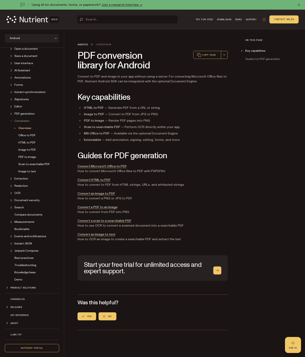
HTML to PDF (27, 142)
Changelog (17, 299)
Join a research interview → (122, 5)
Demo (18, 279)
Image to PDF (27, 150)
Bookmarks (21, 229)
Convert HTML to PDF (94, 180)
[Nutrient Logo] (32, 19)
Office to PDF (27, 135)
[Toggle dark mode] (264, 19)
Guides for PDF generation (262, 59)
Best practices (24, 258)
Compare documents (28, 215)
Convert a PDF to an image (98, 207)
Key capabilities (255, 51)
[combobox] (224, 55)
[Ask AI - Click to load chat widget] (293, 345)
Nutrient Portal (32, 348)
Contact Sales (284, 19)
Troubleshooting (25, 265)
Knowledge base (25, 272)
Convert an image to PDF (96, 193)
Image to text (27, 171)
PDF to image (27, 157)
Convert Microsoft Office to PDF (102, 166)
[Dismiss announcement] (299, 5)
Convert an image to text (96, 234)
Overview (24, 128)
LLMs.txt (16, 334)
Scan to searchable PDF (34, 164)
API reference (19, 315)
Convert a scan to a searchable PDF (104, 221)
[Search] (127, 19)
